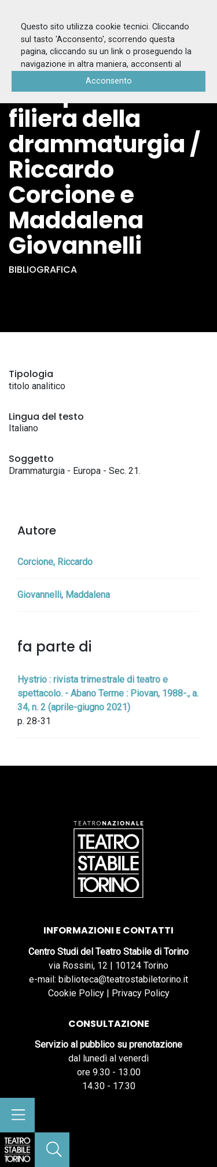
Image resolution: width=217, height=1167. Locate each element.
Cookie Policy (76, 993)
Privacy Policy (141, 993)
